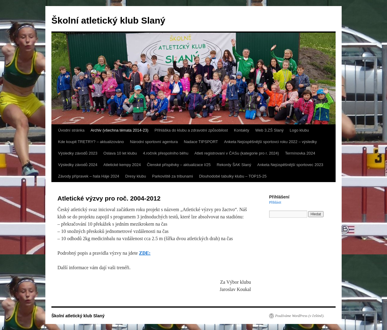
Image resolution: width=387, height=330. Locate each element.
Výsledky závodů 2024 (77, 164)
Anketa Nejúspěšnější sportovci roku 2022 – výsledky (270, 141)
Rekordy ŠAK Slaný (234, 164)
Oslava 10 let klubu (120, 153)
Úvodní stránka (71, 130)
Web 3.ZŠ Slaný (269, 130)
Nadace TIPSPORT (201, 141)
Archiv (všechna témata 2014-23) (119, 130)
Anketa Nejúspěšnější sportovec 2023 (290, 164)
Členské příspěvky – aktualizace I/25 (179, 164)
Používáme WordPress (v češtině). (299, 316)
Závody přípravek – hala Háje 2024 (88, 176)
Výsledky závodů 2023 (77, 153)
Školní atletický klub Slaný (108, 20)
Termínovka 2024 (300, 153)
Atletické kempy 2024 (122, 164)
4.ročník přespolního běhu (165, 153)
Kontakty (241, 130)
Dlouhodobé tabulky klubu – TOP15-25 (233, 176)
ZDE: (145, 253)
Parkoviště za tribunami (172, 176)
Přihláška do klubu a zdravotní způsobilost (191, 130)
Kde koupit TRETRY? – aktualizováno (91, 141)
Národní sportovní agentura (154, 141)
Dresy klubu (135, 176)
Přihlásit (275, 202)
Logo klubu (299, 130)
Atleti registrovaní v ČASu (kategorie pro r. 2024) (236, 153)
